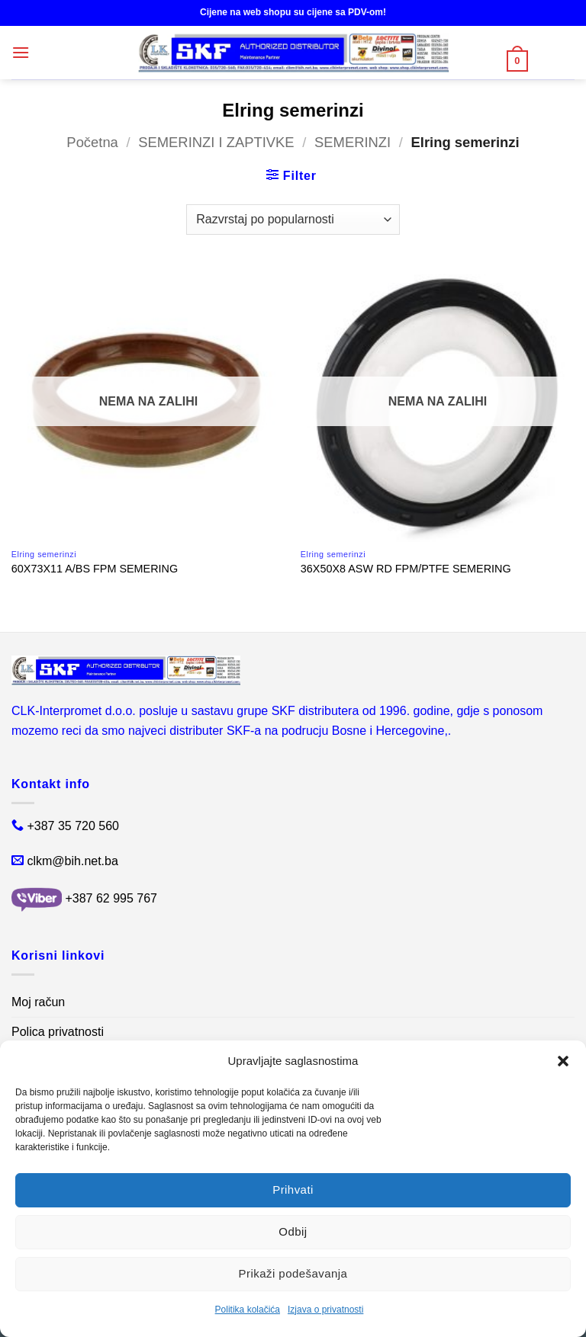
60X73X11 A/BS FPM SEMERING (94, 569)
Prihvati (293, 1189)
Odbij (293, 1231)
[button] (563, 1061)
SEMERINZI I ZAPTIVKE (216, 142)
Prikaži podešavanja (293, 1273)
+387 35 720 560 (73, 825)
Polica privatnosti (57, 1031)
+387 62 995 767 (111, 898)
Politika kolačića (247, 1309)
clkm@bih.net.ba (72, 860)
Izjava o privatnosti (325, 1309)
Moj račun (38, 1002)
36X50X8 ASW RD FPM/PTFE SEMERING (406, 569)
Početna (92, 142)
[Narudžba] (292, 219)
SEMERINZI (352, 142)
